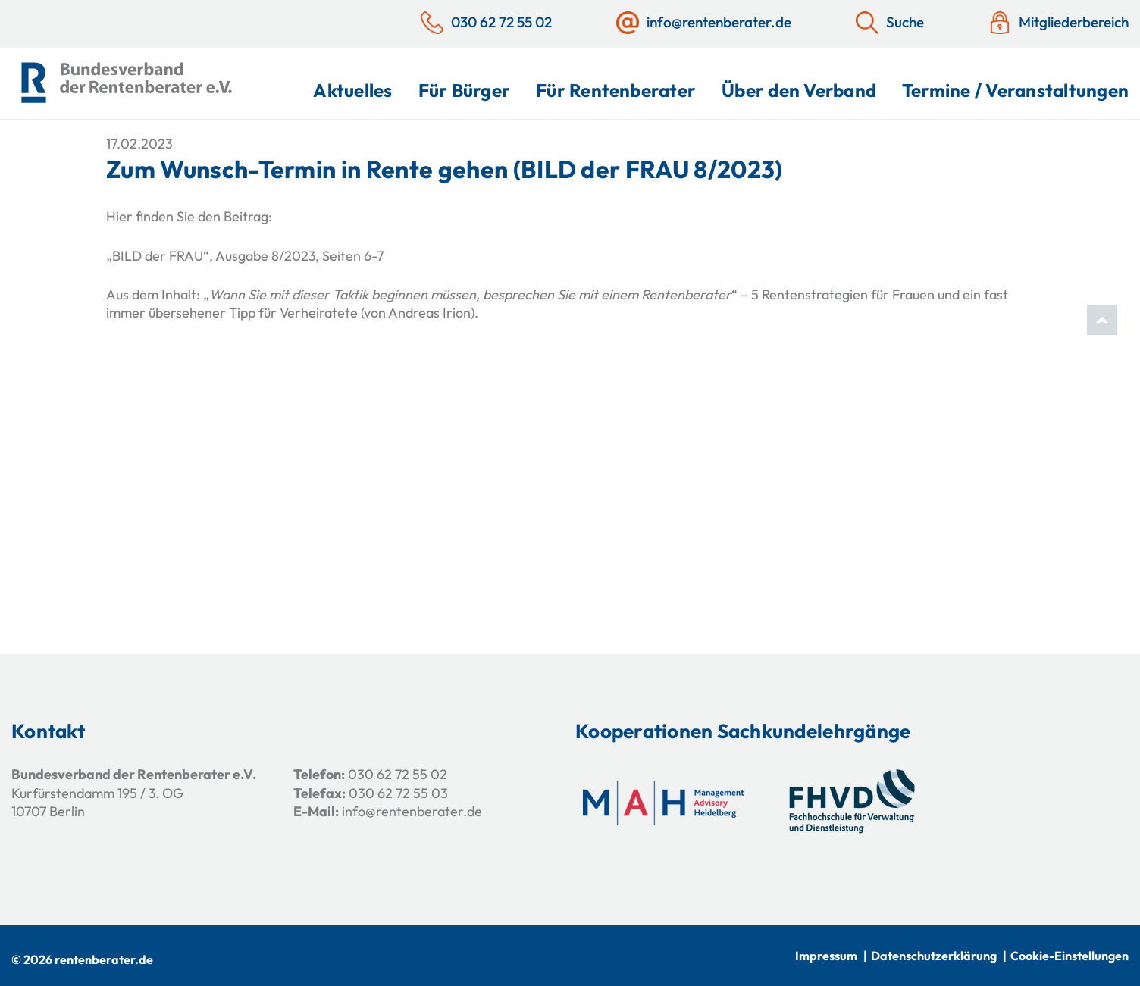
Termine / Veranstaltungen (1015, 90)
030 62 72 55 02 (397, 774)
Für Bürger (464, 90)
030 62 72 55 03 (398, 793)
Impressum (826, 955)
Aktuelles (352, 90)
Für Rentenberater (616, 90)
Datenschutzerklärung (934, 955)
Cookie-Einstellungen (1069, 955)
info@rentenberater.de (412, 811)
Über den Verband (799, 90)
